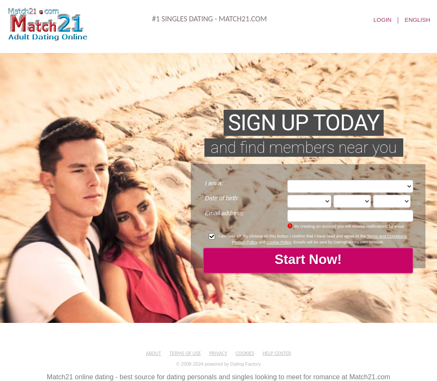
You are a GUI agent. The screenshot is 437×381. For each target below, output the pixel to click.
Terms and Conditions (387, 236)
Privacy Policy (245, 242)
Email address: (225, 213)
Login (382, 20)
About (153, 353)
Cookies (245, 353)
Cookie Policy (279, 242)
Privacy (218, 353)
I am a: (214, 183)
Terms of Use (185, 353)
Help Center (276, 353)
